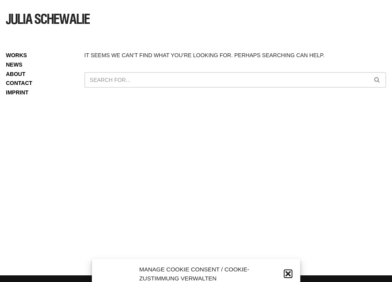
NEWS (14, 64)
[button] (288, 274)
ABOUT (16, 74)
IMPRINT (17, 92)
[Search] (226, 80)
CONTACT (19, 83)
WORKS (16, 55)
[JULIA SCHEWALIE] (48, 20)
